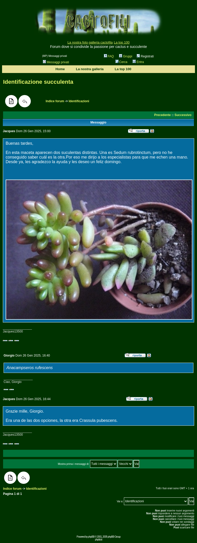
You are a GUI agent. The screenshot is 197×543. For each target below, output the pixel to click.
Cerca (121, 62)
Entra (138, 62)
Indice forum (55, 101)
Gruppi (125, 56)
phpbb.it (98, 539)
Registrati (145, 56)
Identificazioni (79, 101)
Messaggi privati (56, 62)
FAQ (109, 56)
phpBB (91, 536)
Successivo (182, 115)
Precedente (162, 115)
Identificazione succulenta (38, 82)
